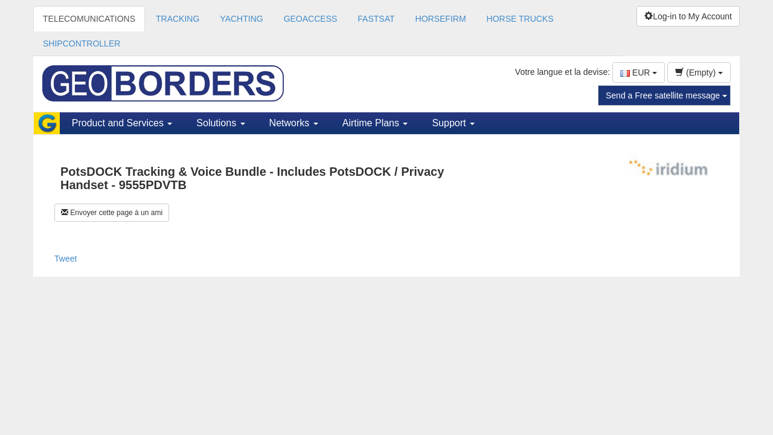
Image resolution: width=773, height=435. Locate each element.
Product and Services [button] (122, 123)
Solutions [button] (220, 123)
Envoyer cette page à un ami (111, 212)
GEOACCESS (311, 19)
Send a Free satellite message (666, 95)
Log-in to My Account (688, 16)
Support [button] (453, 123)
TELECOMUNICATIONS (89, 19)
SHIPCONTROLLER (81, 43)
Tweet (65, 258)
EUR (638, 72)
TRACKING (177, 19)
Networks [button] (293, 123)
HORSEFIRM (440, 19)
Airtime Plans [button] (375, 123)
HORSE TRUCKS (520, 19)
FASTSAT (376, 19)
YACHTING (241, 19)
